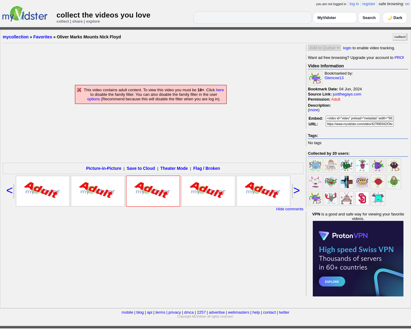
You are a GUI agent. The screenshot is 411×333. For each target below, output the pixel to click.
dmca (189, 312)
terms (160, 312)
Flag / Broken (206, 168)
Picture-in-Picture (103, 168)
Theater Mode (174, 168)
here (220, 90)
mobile (127, 312)
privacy (175, 312)
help (256, 312)
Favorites (42, 36)
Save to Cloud (141, 168)
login (347, 48)
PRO (398, 57)
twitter (284, 312)
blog (140, 312)
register (368, 4)
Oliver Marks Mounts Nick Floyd (89, 36)
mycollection (16, 36)
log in (354, 4)
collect (400, 37)
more (313, 110)
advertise (217, 312)
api (149, 312)
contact (269, 312)
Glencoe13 (334, 78)
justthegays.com (347, 94)
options (93, 99)
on (407, 4)
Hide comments (289, 209)
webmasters (238, 312)
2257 (201, 312)
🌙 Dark (394, 17)
